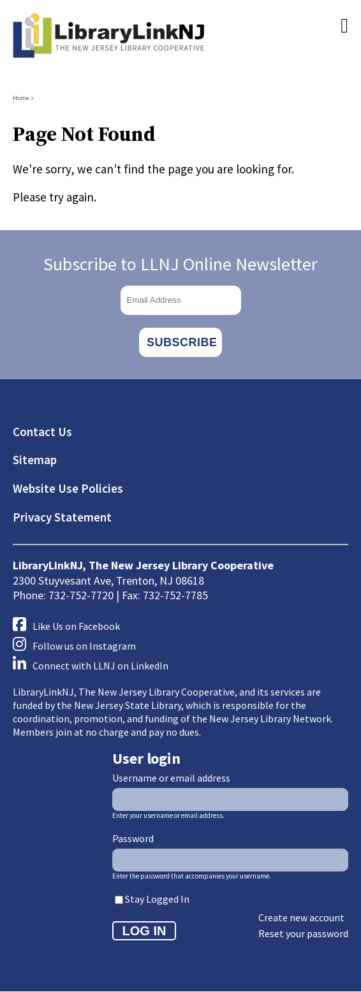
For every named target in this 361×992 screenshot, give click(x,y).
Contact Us (42, 431)
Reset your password (303, 933)
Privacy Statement (62, 517)
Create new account (301, 917)
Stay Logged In (157, 899)
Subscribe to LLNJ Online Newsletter (180, 263)
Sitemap (35, 459)
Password (133, 838)
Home (21, 98)
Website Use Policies (68, 488)
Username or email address (171, 777)
